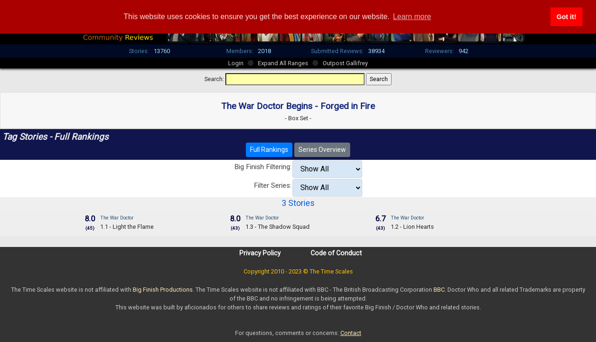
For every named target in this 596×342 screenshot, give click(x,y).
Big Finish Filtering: (262, 167)
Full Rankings (269, 149)
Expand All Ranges (283, 63)
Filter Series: (272, 185)
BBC (439, 289)
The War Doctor (117, 218)
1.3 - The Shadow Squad (277, 226)
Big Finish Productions (163, 289)
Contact (350, 332)
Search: (214, 78)
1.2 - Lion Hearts (412, 226)
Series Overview (322, 149)
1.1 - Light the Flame (127, 226)
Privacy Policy (260, 253)
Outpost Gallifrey (345, 63)
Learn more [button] (412, 17)
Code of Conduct (336, 253)
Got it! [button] (566, 17)
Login (236, 63)
